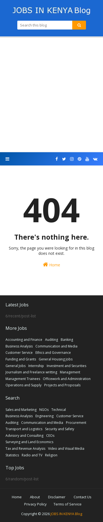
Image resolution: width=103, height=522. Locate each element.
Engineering (44, 416)
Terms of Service (68, 504)
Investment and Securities (66, 365)
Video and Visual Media (66, 448)
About (35, 496)
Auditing (51, 339)
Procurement (76, 422)
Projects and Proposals (62, 385)
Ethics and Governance (53, 352)
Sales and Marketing (21, 409)
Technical (58, 409)
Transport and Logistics (23, 429)
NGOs (44, 409)
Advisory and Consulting (24, 435)
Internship (36, 365)
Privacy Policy (35, 504)
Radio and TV (32, 455)
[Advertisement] (51, 95)
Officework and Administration (67, 378)
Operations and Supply (23, 385)
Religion (51, 455)
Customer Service (19, 352)
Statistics (12, 455)
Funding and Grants (20, 359)
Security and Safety (59, 429)
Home (51, 264)
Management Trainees (22, 378)
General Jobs (15, 365)
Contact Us (82, 496)
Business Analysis (19, 346)
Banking (67, 339)
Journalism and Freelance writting (31, 372)
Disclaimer (56, 496)
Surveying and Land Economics (29, 442)
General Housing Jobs (56, 359)
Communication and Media (56, 346)
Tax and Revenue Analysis (25, 448)
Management (70, 372)
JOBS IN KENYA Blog (66, 513)
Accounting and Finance (23, 339)
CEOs (50, 435)
